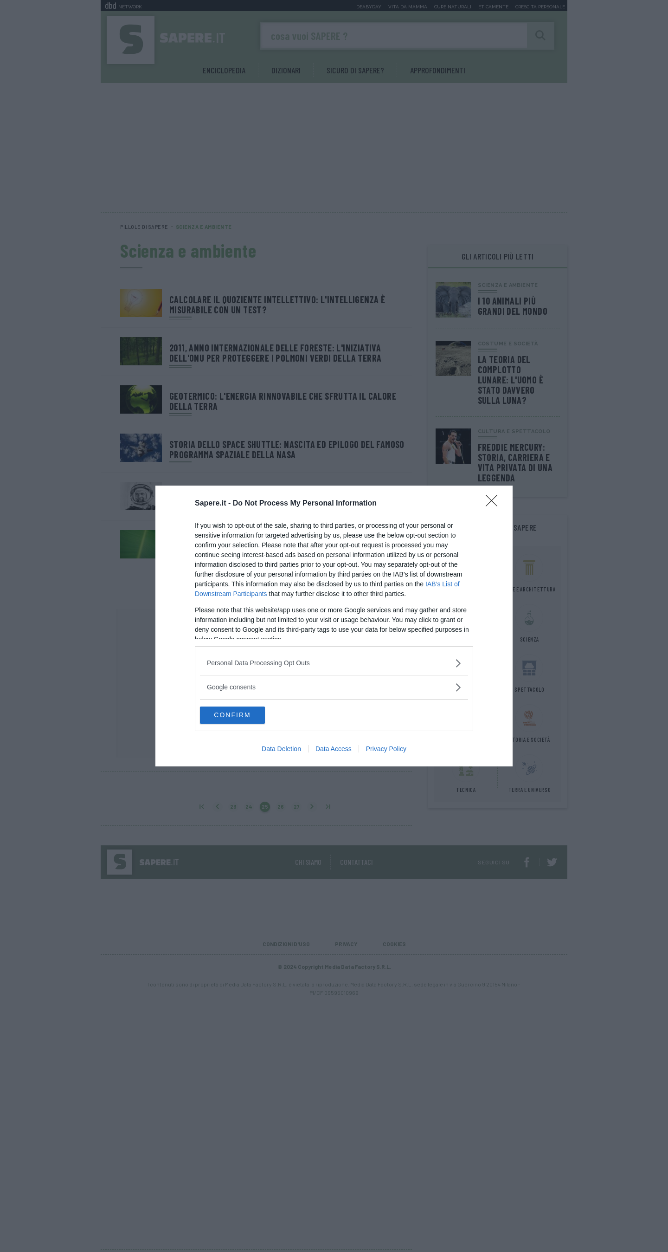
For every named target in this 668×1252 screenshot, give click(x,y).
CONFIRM (243, 715)
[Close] (494, 503)
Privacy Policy (386, 749)
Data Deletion (281, 749)
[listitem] (334, 663)
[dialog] (334, 626)
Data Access (333, 749)
